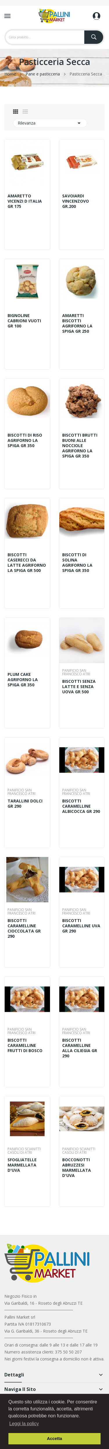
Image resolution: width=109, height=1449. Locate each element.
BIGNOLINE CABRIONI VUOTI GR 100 (24, 321)
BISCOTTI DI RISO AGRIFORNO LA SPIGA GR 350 (25, 440)
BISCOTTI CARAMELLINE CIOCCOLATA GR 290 (24, 928)
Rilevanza (50, 123)
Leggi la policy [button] (24, 1423)
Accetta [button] (54, 1438)
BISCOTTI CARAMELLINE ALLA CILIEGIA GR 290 (79, 1048)
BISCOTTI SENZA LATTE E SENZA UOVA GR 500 (79, 686)
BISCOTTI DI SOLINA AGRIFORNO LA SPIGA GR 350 (77, 562)
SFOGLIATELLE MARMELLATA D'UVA (22, 1165)
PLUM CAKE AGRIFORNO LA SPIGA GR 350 (23, 679)
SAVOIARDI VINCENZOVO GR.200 (75, 201)
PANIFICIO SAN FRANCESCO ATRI (76, 672)
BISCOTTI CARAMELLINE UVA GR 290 (81, 926)
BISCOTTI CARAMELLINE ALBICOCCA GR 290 (81, 806)
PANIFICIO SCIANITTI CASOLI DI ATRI (24, 1150)
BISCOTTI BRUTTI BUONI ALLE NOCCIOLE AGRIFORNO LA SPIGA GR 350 (79, 446)
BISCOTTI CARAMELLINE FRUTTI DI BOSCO (25, 1045)
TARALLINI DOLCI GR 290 (25, 803)
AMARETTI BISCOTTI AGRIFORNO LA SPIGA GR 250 (77, 323)
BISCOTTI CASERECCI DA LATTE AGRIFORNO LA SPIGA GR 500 (27, 562)
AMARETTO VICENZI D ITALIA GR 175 (25, 201)
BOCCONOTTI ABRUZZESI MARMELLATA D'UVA (76, 1167)
